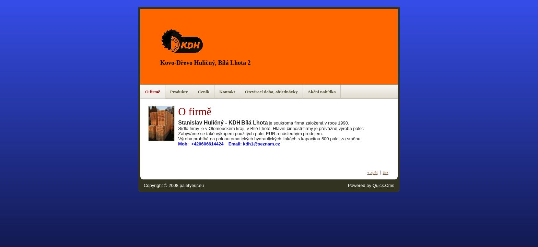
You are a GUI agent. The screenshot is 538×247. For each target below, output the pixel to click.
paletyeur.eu (192, 185)
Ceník (203, 91)
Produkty (179, 91)
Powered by (371, 185)
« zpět (372, 172)
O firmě (152, 91)
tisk (386, 172)
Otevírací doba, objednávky (271, 91)
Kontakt (227, 91)
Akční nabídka (322, 91)
